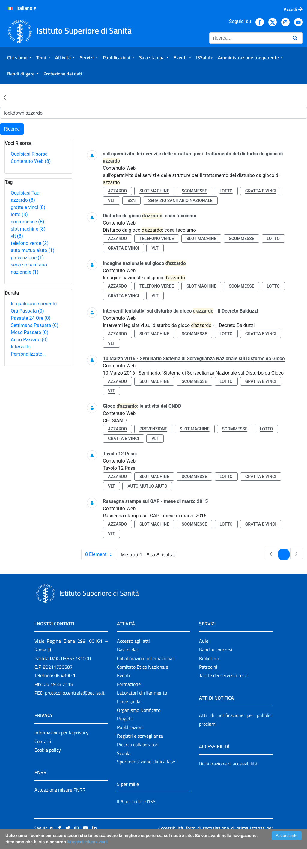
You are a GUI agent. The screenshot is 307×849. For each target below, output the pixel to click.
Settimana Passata (34, 325)
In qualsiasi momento (34, 304)
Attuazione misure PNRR (59, 789)
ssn (131, 200)
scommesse (27, 222)
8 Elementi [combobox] (101, 554)
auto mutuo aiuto (32, 250)
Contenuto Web (31, 161)
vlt (17, 236)
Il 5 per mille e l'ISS (136, 801)
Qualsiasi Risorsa (29, 154)
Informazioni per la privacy (61, 732)
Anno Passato (29, 339)
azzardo (23, 200)
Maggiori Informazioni (87, 841)
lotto (19, 214)
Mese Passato (29, 332)
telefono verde (30, 243)
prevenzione (27, 257)
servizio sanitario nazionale (180, 200)
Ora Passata (27, 311)
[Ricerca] (248, 38)
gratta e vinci (28, 207)
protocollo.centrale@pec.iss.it (75, 692)
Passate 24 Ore (30, 318)
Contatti (42, 741)
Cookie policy (47, 750)
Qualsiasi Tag (25, 193)
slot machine (28, 229)
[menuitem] (19, 57)
